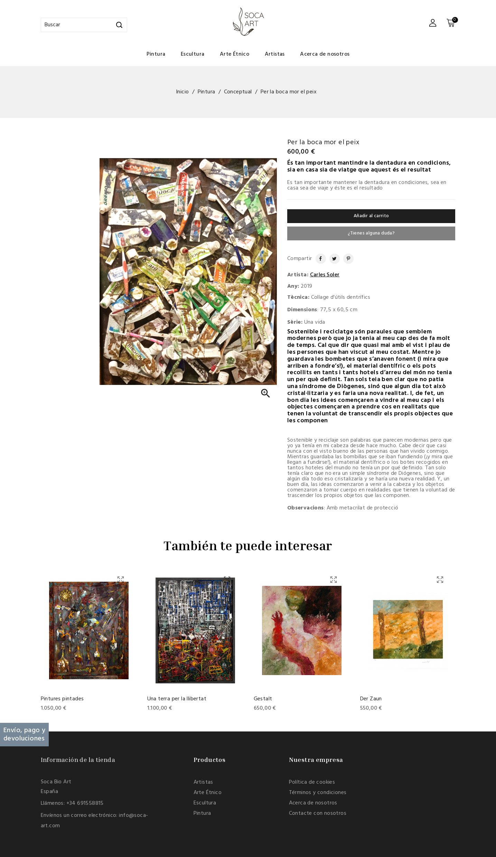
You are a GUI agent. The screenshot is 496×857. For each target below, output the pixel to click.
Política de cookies (312, 782)
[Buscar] (84, 25)
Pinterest (345, 259)
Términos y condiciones (318, 792)
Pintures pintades (62, 698)
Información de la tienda (78, 759)
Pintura (156, 54)
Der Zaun (371, 698)
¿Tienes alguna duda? (371, 233)
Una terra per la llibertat (176, 698)
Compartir (318, 259)
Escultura (193, 54)
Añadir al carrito (371, 216)
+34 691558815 (85, 803)
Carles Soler (325, 274)
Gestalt (263, 698)
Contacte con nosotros (317, 813)
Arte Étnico (234, 54)
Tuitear (332, 259)
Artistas (275, 54)
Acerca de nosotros (324, 54)
